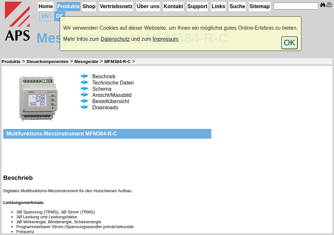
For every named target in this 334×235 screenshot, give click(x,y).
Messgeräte (86, 61)
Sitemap (260, 6)
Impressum (165, 39)
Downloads (99, 107)
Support (197, 6)
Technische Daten (107, 83)
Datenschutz (115, 39)
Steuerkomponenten (47, 61)
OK (289, 42)
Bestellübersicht (105, 101)
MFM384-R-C (117, 61)
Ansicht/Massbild (106, 95)
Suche (237, 6)
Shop (89, 6)
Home (45, 6)
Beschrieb (98, 76)
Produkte (68, 6)
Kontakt (173, 6)
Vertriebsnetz (116, 6)
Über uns (148, 6)
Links (218, 6)
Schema (96, 89)
